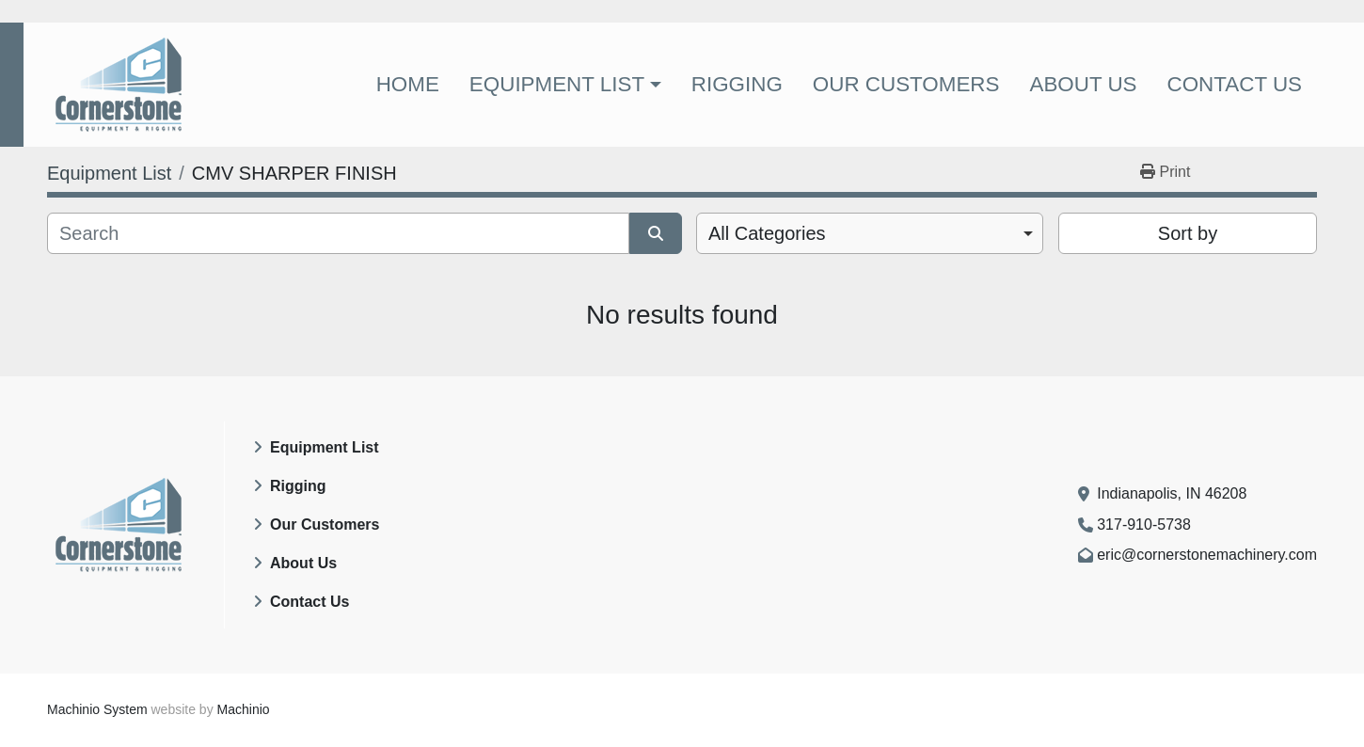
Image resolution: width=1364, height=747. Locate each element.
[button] (565, 85)
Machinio (243, 709)
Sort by (1187, 233)
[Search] (338, 233)
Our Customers (906, 84)
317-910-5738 (1144, 524)
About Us (1082, 84)
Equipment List (556, 84)
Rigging (737, 84)
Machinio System (97, 709)
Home (407, 84)
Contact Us (1234, 84)
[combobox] (869, 233)
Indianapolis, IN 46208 (1171, 493)
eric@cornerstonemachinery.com (1207, 555)
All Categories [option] (767, 233)
